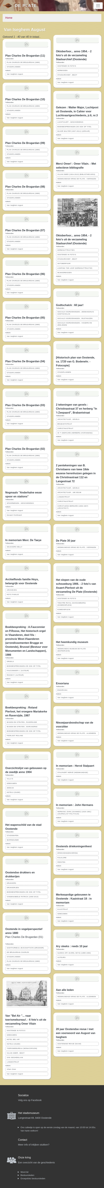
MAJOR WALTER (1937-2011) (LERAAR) (74, 131)
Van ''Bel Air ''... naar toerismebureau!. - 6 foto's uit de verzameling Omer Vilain (25, 1019)
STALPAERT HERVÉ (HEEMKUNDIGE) (73, 772)
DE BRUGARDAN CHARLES (18, 952)
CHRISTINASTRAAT (65, 428)
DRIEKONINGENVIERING (68, 853)
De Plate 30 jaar (66, 540)
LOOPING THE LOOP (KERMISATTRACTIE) (75, 268)
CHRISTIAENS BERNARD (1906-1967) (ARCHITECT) (73, 507)
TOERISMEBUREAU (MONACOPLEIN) (22, 1048)
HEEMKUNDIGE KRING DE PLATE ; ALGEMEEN (77, 733)
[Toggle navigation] (98, 5)
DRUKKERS (11, 883)
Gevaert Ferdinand (14, 515)
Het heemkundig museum (72, 642)
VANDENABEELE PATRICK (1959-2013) (23, 897)
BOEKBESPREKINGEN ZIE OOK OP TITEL (24, 666)
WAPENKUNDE (13, 840)
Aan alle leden (65, 990)
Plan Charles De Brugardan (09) (25, 143)
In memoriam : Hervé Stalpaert (75, 765)
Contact (22, 1139)
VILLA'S (10, 779)
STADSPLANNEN (13, 67)
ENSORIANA (63, 690)
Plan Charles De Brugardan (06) (25, 274)
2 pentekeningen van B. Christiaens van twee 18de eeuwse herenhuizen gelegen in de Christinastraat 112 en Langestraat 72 (76, 473)
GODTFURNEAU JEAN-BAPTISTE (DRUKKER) (25, 948)
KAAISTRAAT (63, 909)
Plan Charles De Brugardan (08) (25, 186)
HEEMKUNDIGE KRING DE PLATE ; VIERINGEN (77, 179)
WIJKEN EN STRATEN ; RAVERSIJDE (22, 722)
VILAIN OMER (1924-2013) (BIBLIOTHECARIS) (76, 174)
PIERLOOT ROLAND (15, 735)
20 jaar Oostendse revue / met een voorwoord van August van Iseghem (75, 1033)
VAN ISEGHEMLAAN (15, 1057)
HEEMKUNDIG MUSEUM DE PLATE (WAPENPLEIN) (72, 650)
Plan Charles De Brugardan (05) (25, 317)
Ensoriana (62, 683)
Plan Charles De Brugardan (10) (25, 99)
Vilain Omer (11, 1069)
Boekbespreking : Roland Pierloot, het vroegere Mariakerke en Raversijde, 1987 (26, 711)
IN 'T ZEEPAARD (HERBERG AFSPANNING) (75, 433)
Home (8, 17)
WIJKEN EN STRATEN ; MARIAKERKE (22, 726)
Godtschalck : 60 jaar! (69, 305)
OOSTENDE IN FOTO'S (16, 1030)
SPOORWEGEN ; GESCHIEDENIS (20, 503)
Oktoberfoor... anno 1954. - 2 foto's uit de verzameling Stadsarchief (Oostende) (74, 55)
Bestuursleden (27, 1175)
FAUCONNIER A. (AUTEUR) (18, 670)
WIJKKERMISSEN (65, 272)
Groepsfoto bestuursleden (33, 1178)
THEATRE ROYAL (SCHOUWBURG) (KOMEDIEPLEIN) (72, 604)
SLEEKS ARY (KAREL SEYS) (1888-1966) (74, 953)
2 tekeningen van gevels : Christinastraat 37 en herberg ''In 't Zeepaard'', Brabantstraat (76, 408)
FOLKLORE (62, 857)
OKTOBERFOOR (64, 263)
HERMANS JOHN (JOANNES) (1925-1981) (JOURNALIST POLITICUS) (74, 813)
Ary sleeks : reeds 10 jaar (72, 946)
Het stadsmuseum (28, 1113)
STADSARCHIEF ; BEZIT (67, 75)
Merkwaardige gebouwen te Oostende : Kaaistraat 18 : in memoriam (74, 898)
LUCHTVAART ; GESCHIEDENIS (70, 122)
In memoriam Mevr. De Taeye (23, 540)
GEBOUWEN (12, 783)
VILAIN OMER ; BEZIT (16, 1053)
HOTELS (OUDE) (13, 792)
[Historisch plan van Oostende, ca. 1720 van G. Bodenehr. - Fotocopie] (75, 361)
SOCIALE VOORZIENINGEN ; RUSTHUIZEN (75, 318)
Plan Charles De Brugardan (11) (25, 55)
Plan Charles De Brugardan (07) (25, 230)
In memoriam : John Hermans (74, 805)
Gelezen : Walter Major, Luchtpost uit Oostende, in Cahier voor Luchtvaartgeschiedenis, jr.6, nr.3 (77, 111)
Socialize (23, 1095)
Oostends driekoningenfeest (74, 846)
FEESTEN (61, 862)
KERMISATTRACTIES (66, 250)
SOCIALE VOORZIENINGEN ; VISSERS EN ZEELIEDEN (75, 324)
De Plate (26, 5)
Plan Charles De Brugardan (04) (25, 361)
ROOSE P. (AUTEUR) (15, 675)
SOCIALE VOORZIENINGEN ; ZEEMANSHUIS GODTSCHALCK (76, 313)
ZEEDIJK (10, 788)
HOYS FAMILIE (13, 594)
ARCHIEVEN (12, 590)
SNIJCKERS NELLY (14, 547)
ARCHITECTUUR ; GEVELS (69, 419)
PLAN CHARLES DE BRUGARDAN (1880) (23, 62)
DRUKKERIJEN (13, 887)
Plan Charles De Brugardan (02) (25, 448)
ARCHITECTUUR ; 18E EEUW (69, 492)
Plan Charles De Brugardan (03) (25, 405)
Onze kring (24, 1157)
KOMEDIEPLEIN (64, 609)
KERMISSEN (63, 70)
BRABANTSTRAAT (65, 424)
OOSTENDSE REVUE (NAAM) (69, 1044)
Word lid (24, 1172)
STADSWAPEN (13, 835)
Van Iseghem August (15, 74)
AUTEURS (62, 957)
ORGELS (10, 661)
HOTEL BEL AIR (13, 1039)
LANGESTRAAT (13, 1062)
